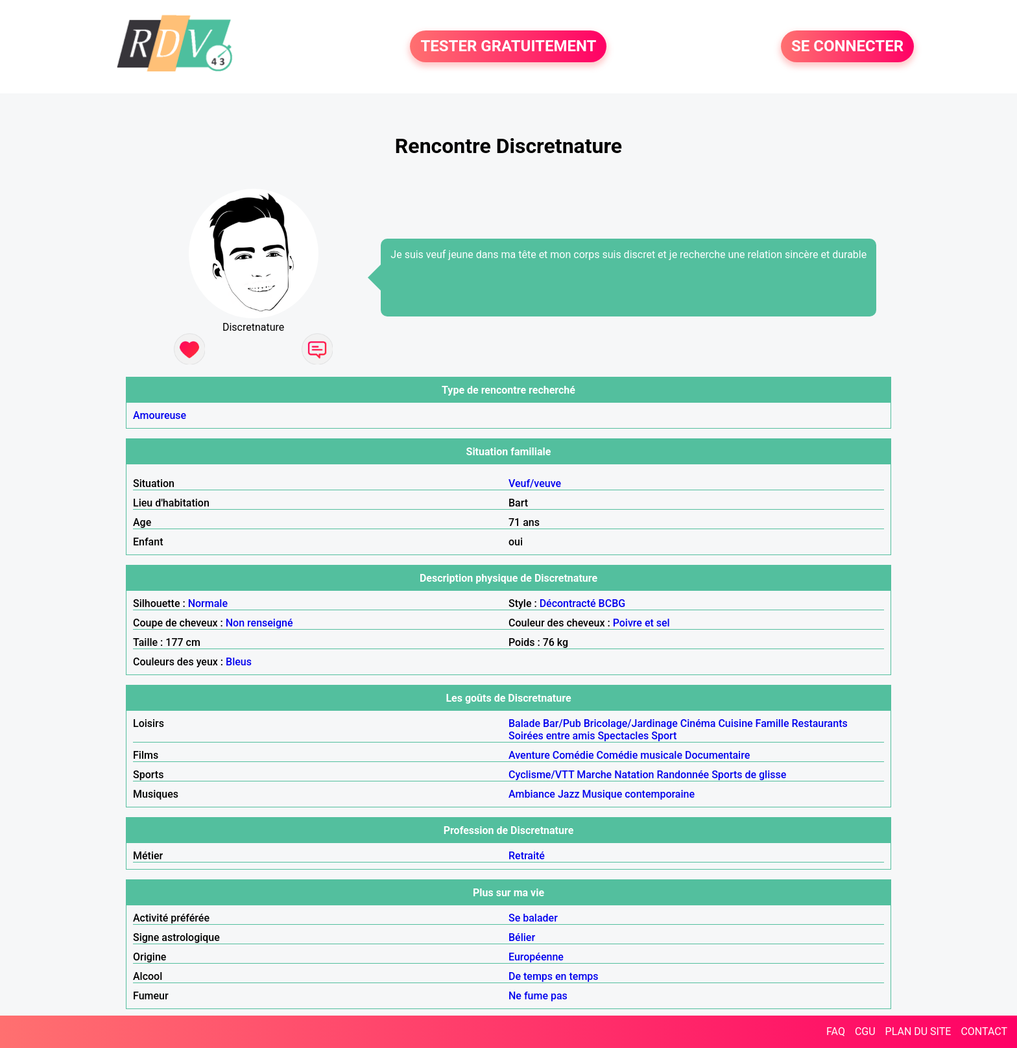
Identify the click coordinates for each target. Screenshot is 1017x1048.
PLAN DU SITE (918, 1031)
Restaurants (820, 723)
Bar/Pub (562, 723)
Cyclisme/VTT (541, 774)
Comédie (573, 755)
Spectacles (623, 736)
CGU (865, 1031)
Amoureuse (159, 415)
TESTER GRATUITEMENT (508, 47)
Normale (208, 603)
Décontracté (568, 603)
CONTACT (984, 1031)
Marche (594, 774)
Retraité (526, 856)
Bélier (521, 937)
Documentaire (717, 755)
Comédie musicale (639, 755)
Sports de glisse (749, 774)
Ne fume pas (538, 996)
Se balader (533, 918)
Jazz (569, 794)
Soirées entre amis (551, 736)
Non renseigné (259, 623)
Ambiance (531, 794)
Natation (634, 774)
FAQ (835, 1031)
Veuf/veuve (534, 483)
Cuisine (735, 723)
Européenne (536, 957)
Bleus (239, 662)
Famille (772, 723)
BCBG (612, 603)
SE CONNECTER (847, 47)
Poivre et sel (641, 623)
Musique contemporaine (638, 794)
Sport (663, 736)
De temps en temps (553, 976)
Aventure (529, 755)
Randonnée (682, 774)
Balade (524, 723)
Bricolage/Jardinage (631, 723)
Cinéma (698, 723)
